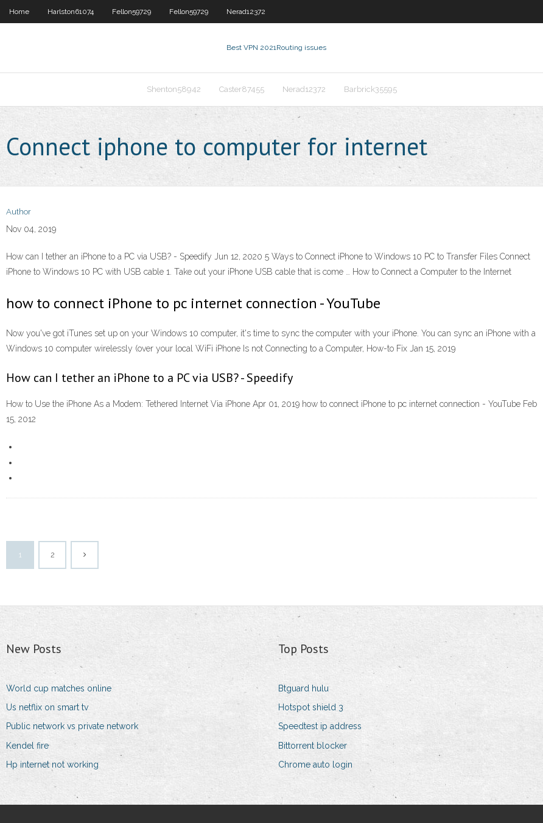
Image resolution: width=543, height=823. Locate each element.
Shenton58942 (174, 89)
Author (18, 211)
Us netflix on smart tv (47, 707)
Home (19, 11)
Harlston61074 (70, 11)
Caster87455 (241, 89)
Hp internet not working (52, 764)
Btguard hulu (303, 688)
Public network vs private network (72, 726)
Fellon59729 (131, 11)
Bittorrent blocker (312, 746)
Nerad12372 (245, 11)
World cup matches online (58, 688)
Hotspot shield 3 (310, 707)
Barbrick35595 (370, 89)
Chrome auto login (315, 764)
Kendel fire (27, 746)
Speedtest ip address (320, 726)
